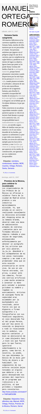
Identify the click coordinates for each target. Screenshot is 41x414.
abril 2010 (32, 92)
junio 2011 (36, 109)
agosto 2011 (33, 112)
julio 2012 (33, 126)
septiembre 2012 (34, 129)
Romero (19, 166)
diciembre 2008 (33, 72)
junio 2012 (36, 125)
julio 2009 (33, 80)
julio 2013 (33, 142)
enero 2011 (32, 105)
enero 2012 (32, 120)
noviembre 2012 (34, 132)
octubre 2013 (33, 146)
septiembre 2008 (34, 68)
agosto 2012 (33, 128)
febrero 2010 (33, 91)
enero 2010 (32, 89)
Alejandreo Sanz (17, 399)
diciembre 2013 (33, 149)
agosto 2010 (33, 97)
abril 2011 (32, 108)
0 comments (12, 172)
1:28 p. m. (6, 172)
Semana (11, 168)
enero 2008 (32, 58)
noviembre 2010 (34, 102)
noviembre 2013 (34, 148)
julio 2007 (33, 49)
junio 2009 (36, 78)
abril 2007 (32, 46)
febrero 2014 (33, 152)
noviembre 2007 (34, 55)
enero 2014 (32, 151)
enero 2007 (32, 43)
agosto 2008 (33, 66)
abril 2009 (32, 77)
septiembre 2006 (34, 37)
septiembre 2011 (34, 114)
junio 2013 (36, 140)
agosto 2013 (33, 143)
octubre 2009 (33, 85)
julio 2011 (33, 111)
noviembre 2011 (34, 117)
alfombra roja (7, 401)
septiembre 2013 (34, 145)
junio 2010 (36, 94)
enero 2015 (32, 162)
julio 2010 (33, 95)
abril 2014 (32, 154)
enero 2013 (32, 135)
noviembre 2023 (34, 166)
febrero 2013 (33, 137)
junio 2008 (36, 63)
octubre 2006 (33, 38)
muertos (5, 166)
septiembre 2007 (34, 52)
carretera (15, 161)
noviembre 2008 (34, 71)
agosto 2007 (33, 51)
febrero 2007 (33, 44)
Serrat (20, 406)
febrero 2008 (33, 60)
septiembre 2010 (34, 98)
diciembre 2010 (33, 103)
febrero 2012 (33, 122)
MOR (21, 163)
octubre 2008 (33, 69)
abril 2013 (32, 139)
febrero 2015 (33, 163)
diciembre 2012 (33, 134)
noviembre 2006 (34, 40)
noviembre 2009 (34, 86)
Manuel (16, 401)
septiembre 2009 (34, 83)
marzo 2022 (32, 165)
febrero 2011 (33, 106)
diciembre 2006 (33, 41)
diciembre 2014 (33, 160)
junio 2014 (36, 155)
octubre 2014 (33, 159)
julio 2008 (33, 65)
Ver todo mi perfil (34, 32)
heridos (15, 163)
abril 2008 (32, 61)
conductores (7, 163)
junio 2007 (36, 48)
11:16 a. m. (6, 410)
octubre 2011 (33, 115)
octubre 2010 (33, 100)
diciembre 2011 (33, 118)
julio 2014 (33, 157)
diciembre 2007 (33, 57)
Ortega (12, 166)
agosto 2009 (33, 81)
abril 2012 (32, 123)
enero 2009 (32, 74)
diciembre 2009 (33, 88)
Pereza (11, 404)
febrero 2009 (33, 75)
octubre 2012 (33, 131)
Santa (4, 168)
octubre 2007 (33, 54)
